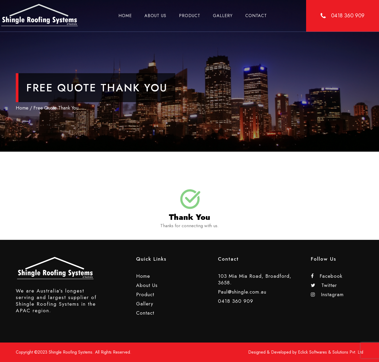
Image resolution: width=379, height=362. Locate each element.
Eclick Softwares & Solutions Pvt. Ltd (330, 352)
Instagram (327, 294)
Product (189, 16)
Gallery (223, 16)
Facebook (326, 276)
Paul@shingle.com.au (242, 291)
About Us (155, 16)
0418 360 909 (235, 301)
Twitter (324, 285)
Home (125, 16)
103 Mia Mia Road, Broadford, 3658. (254, 279)
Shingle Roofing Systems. (71, 352)
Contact (256, 16)
